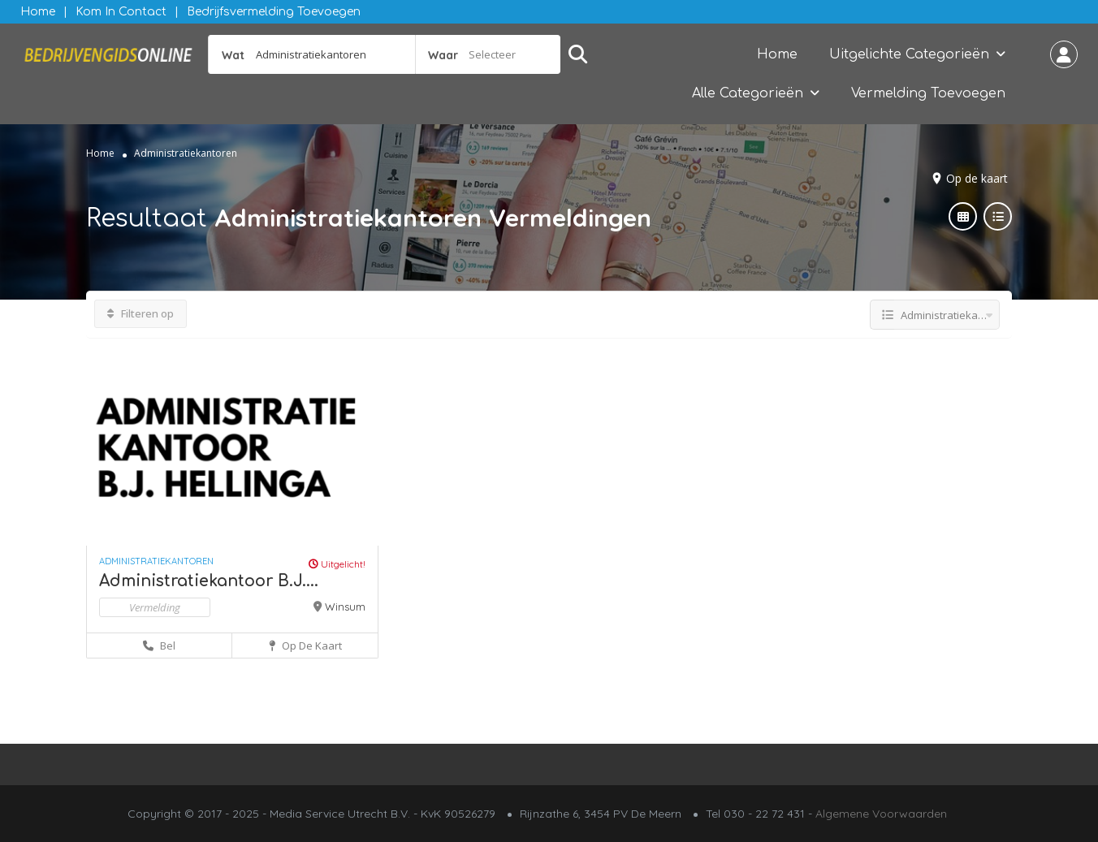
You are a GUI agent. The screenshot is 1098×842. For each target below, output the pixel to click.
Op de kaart (977, 178)
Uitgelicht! (337, 564)
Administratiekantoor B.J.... (208, 580)
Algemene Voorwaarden (881, 813)
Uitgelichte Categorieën (909, 54)
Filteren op (140, 313)
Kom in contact (121, 12)
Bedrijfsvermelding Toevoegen (274, 12)
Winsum (345, 606)
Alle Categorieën (747, 93)
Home (37, 12)
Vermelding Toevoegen (928, 93)
